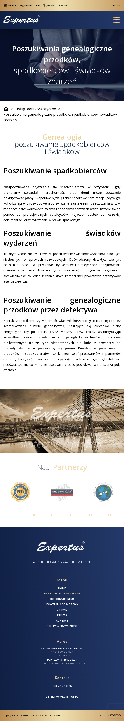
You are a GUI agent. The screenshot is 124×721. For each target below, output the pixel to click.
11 (109, 515)
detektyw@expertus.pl (62, 696)
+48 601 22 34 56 (54, 5)
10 (100, 515)
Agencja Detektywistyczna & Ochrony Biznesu (62, 562)
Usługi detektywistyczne (35, 108)
